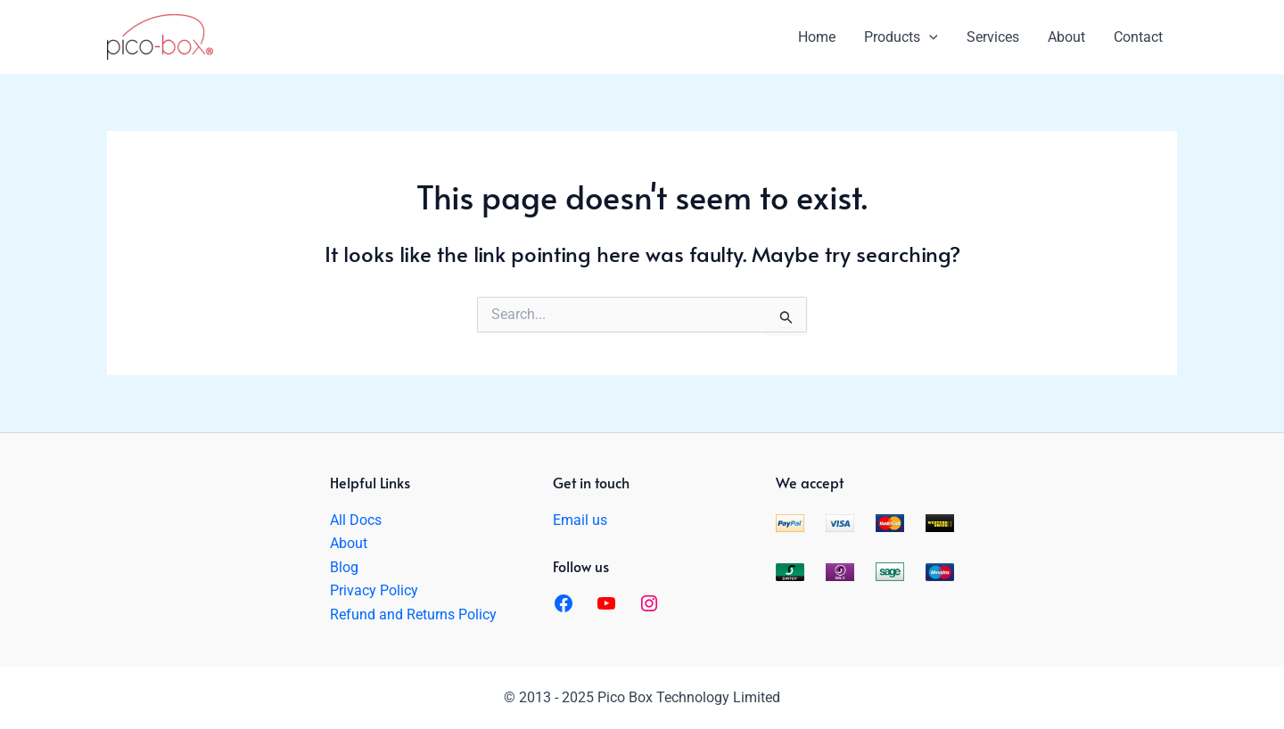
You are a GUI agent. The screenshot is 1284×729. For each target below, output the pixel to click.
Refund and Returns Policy (413, 614)
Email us (580, 520)
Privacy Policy (374, 590)
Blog (344, 567)
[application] (929, 37)
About (348, 543)
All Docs (356, 520)
